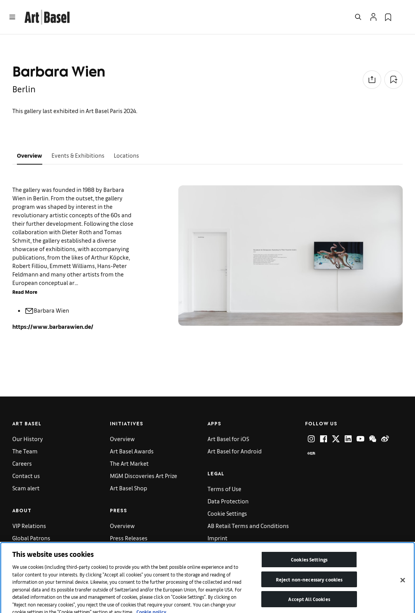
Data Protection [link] (228, 501)
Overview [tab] (29, 155)
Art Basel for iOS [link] (228, 438)
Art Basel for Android (235, 451)
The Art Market (129, 463)
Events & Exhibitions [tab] (78, 155)
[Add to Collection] (393, 79)
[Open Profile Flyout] (373, 17)
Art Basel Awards (132, 451)
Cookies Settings (309, 567)
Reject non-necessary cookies (309, 587)
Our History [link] (27, 438)
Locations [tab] (126, 155)
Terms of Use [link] (224, 488)
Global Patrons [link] (31, 537)
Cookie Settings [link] (227, 513)
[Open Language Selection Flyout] (403, 17)
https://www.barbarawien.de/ (52, 326)
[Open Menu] (12, 17)
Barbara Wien (47, 310)
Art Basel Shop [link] (128, 487)
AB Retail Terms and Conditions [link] (248, 525)
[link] (47, 16)
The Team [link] (25, 451)
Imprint (217, 537)
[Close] (402, 587)
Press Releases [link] (129, 537)
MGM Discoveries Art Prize (143, 475)
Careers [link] (22, 463)
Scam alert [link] (26, 487)
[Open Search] (358, 17)
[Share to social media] (372, 79)
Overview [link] (122, 438)
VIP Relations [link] (29, 525)
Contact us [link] (26, 475)
